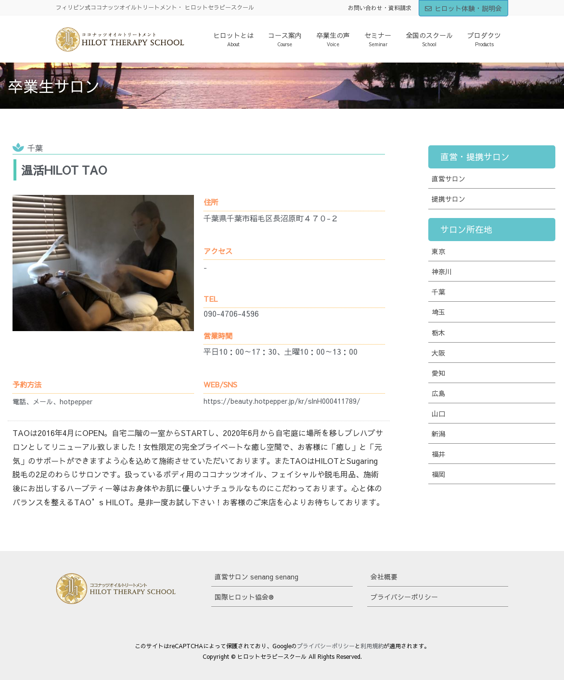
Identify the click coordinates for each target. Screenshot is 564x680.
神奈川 (442, 271)
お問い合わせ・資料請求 (379, 8)
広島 (438, 393)
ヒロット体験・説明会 (463, 8)
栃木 (438, 332)
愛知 (438, 373)
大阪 (438, 353)
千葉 (35, 147)
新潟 (438, 433)
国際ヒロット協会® (244, 597)
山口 (438, 413)
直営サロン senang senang (256, 576)
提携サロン (448, 199)
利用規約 (372, 646)
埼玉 (438, 312)
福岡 (438, 474)
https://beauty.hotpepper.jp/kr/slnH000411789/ (282, 401)
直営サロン (448, 178)
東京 (438, 251)
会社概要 (384, 576)
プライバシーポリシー (404, 597)
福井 (438, 454)
